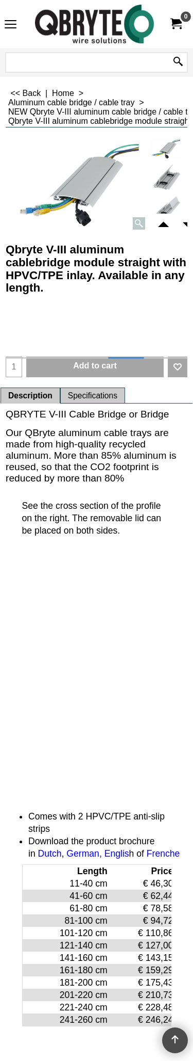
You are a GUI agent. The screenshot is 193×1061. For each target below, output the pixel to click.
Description (30, 395)
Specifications (92, 395)
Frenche (163, 853)
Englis (116, 853)
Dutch (50, 853)
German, (83, 853)
